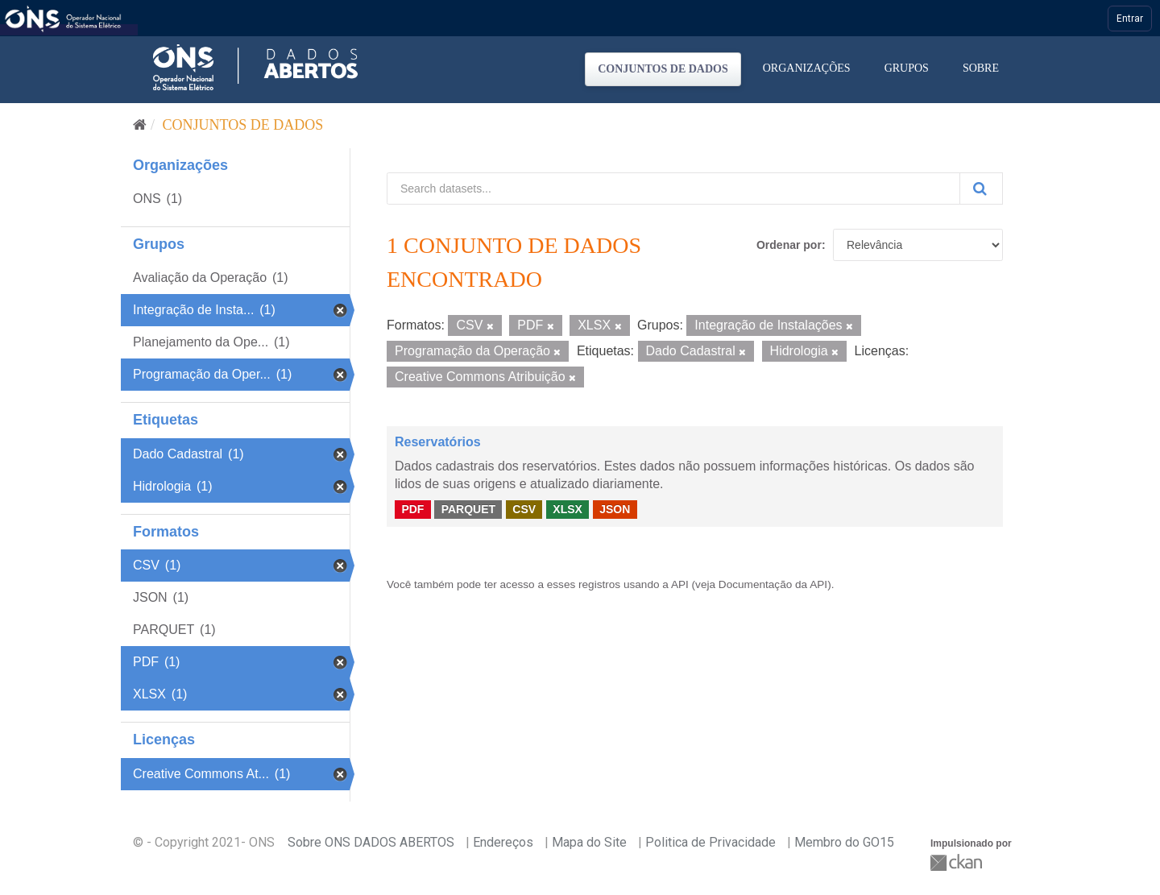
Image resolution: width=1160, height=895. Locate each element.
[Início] (140, 125)
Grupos (906, 68)
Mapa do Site (589, 842)
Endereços (503, 842)
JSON (614, 509)
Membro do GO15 (844, 842)
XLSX (567, 509)
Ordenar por (789, 244)
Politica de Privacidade (710, 842)
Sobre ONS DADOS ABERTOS (371, 842)
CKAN (957, 862)
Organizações (807, 68)
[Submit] (981, 188)
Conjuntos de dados (663, 69)
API (680, 584)
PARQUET (468, 509)
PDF (412, 509)
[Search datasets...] (673, 188)
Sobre (981, 68)
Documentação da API (773, 584)
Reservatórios (438, 442)
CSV (524, 509)
